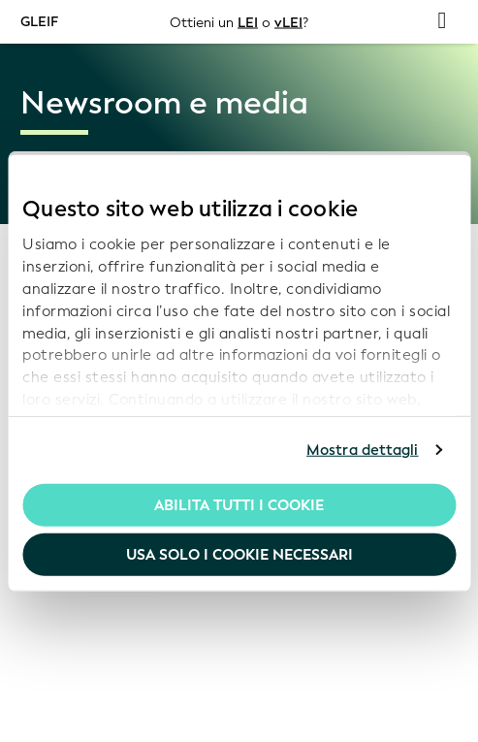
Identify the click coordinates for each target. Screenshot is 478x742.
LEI (248, 22)
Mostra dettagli (362, 450)
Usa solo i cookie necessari (239, 555)
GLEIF (39, 21)
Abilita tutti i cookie (239, 504)
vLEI (288, 22)
